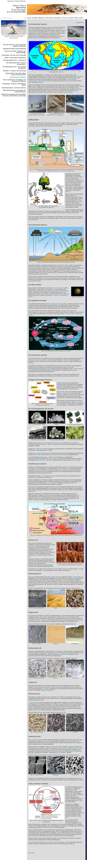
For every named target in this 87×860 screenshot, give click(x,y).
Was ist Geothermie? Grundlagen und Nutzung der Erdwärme (14, 80)
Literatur (71, 18)
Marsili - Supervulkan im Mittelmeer (15, 57)
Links (80, 18)
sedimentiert (77, 577)
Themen (64, 18)
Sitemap (23, 1)
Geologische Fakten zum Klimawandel (14, 48)
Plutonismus (33, 702)
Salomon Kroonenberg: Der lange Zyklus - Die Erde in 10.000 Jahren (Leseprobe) (13, 95)
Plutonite (42, 460)
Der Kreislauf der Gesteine (18, 77)
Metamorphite (41, 453)
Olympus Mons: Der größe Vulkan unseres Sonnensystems (16, 74)
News (76, 18)
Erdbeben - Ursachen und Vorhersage (14, 70)
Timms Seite (48, 18)
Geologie (35, 18)
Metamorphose (65, 654)
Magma (55, 458)
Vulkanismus (35, 739)
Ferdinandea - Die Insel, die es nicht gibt (14, 55)
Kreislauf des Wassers (63, 265)
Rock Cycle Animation (51, 842)
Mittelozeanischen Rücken (75, 748)
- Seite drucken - (80, 22)
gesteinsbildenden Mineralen (52, 443)
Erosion (34, 546)
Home (29, 18)
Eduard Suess (39, 360)
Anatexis (46, 688)
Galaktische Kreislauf (56, 304)
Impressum (11, 1)
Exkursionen (57, 18)
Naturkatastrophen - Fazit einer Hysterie (14, 88)
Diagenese (44, 620)
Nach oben (31, 853)
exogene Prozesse (68, 393)
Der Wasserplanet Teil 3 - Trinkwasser (14, 60)
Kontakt (17, 1)
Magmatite (51, 457)
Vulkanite (78, 460)
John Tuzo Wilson (59, 288)
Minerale (41, 18)
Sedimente (39, 449)
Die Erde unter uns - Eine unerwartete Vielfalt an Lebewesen (14, 45)
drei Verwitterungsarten (48, 476)
